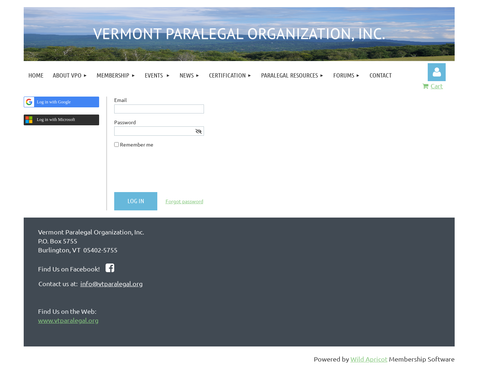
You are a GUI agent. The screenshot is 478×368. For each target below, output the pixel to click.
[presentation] (168, 173)
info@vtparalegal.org (111, 283)
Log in (437, 72)
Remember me (136, 144)
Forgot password (184, 201)
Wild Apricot (369, 359)
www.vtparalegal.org (68, 320)
